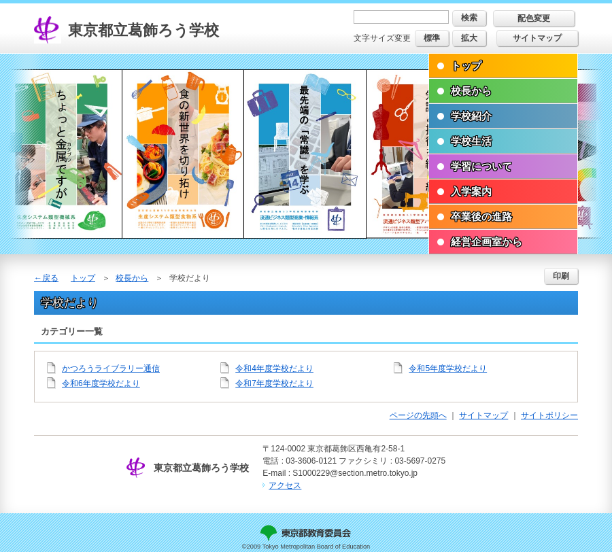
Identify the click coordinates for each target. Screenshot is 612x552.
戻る (50, 278)
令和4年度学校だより (274, 368)
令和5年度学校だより (448, 368)
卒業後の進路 (481, 216)
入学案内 (471, 191)
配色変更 (533, 18)
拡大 (469, 38)
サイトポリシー (549, 415)
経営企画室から (486, 241)
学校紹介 (471, 116)
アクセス (285, 485)
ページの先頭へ (418, 415)
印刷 (561, 276)
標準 (432, 38)
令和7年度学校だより (274, 383)
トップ (466, 65)
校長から (471, 91)
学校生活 (471, 141)
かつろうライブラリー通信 (111, 368)
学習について (481, 166)
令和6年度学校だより (101, 383)
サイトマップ (537, 38)
